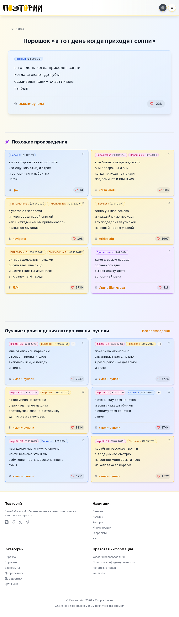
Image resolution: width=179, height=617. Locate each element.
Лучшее (98, 516)
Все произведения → (158, 331)
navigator (19, 239)
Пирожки (11, 556)
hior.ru (109, 600)
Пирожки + (110, 203)
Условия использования (109, 556)
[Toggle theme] (163, 8)
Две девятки (13, 578)
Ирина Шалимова (112, 287)
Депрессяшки (112, 252)
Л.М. (16, 287)
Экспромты (12, 567)
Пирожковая (111, 155)
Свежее (98, 511)
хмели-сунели (31, 104)
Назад (17, 28)
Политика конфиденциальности (114, 562)
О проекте (100, 533)
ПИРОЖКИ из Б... (27, 203)
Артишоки (11, 584)
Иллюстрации (102, 527)
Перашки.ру (143, 155)
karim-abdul (107, 190)
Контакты (99, 573)
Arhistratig (106, 239)
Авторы (98, 522)
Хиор (98, 600)
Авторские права (104, 567)
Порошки (28, 58)
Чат (95, 538)
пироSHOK (23, 343)
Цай (15, 190)
